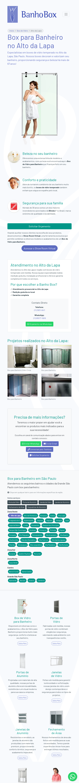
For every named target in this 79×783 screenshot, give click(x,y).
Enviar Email (50, 443)
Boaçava (43, 515)
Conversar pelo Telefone (40, 449)
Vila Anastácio (51, 535)
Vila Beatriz (64, 535)
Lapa (67, 520)
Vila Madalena (50, 545)
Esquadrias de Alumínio (37, 507)
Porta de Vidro (14, 502)
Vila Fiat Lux (43, 540)
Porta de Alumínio (29, 502)
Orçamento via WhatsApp (39, 324)
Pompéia (12, 535)
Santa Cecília (27, 572)
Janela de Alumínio (62, 502)
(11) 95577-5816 (39, 318)
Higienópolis (28, 520)
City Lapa (61, 515)
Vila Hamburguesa (58, 540)
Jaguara (40, 520)
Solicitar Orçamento (39, 226)
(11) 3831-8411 (39, 310)
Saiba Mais (22, 643)
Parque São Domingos (17, 530)
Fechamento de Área (16, 507)
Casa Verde (13, 563)
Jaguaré (49, 520)
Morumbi (37, 554)
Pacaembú (35, 525)
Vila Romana (63, 545)
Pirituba (53, 530)
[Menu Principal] (66, 14)
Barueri (22, 580)
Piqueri (62, 530)
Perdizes (32, 530)
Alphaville (12, 580)
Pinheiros (43, 530)
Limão (25, 525)
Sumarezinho (37, 535)
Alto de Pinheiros (30, 515)
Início (11, 30)
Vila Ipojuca (22, 545)
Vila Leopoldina (36, 545)
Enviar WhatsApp (30, 443)
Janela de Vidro (46, 502)
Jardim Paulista (24, 554)
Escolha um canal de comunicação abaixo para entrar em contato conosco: (39, 436)
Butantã (12, 554)
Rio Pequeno (24, 535)
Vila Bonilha (13, 540)
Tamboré (41, 580)
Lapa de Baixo (14, 525)
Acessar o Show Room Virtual (39, 248)
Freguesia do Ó (15, 520)
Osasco (31, 580)
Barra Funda (13, 572)
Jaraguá (59, 520)
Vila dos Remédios (28, 540)
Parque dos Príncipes (51, 525)
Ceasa (52, 515)
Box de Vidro (22, 30)
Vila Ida (12, 545)
